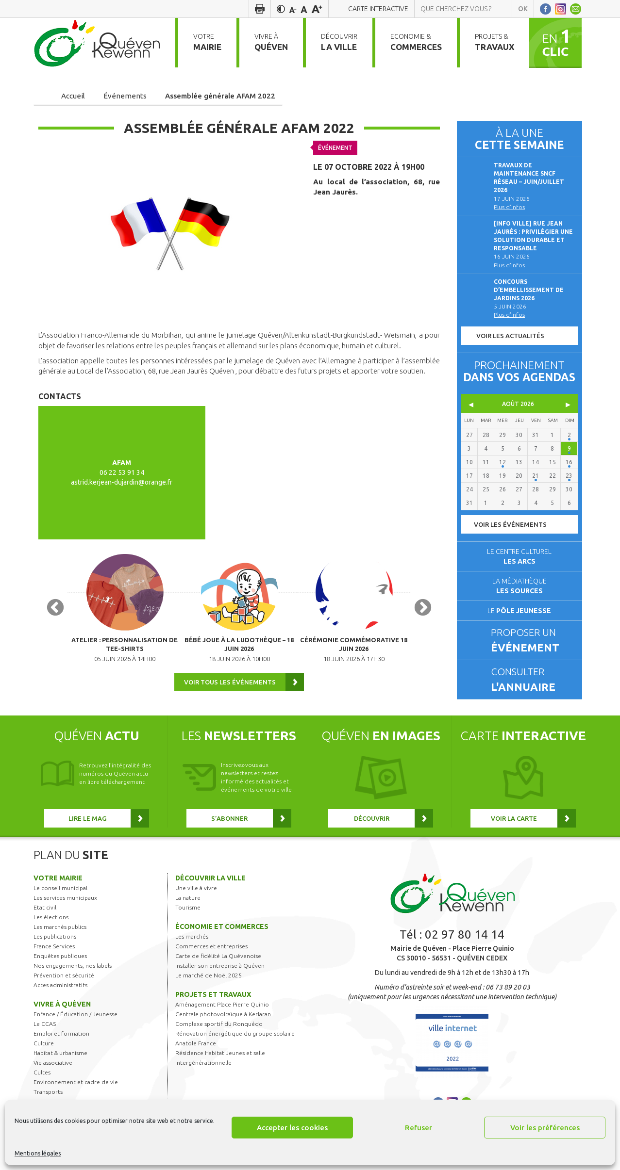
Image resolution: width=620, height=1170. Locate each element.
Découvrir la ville (210, 890)
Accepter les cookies (292, 1127)
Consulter (532, 680)
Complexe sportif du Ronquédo (219, 1036)
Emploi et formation (61, 1046)
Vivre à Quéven (62, 1017)
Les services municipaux (65, 910)
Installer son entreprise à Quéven (220, 978)
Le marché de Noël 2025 (208, 988)
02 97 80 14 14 (464, 947)
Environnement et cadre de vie (76, 1094)
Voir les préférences (545, 1127)
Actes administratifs (60, 997)
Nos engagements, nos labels (73, 978)
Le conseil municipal (60, 900)
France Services (54, 959)
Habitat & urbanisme (60, 1065)
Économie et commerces (221, 939)
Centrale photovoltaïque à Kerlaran (223, 1027)
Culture (44, 1056)
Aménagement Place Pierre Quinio (222, 1017)
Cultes (42, 1085)
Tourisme (188, 920)
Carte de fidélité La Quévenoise (218, 968)
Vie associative (53, 1075)
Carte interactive (378, 9)
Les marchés (191, 949)
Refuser (418, 1127)
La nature (188, 910)
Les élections (51, 929)
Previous (55, 614)
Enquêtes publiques (60, 968)
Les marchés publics (60, 939)
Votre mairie (58, 890)
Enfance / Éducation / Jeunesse (75, 1027)
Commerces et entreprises (211, 959)
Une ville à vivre (196, 900)
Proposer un (532, 641)
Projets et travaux (213, 1007)
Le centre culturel (519, 556)
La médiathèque (519, 586)
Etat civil (45, 920)
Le (519, 611)
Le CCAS (45, 1036)
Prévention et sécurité (64, 988)
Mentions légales (38, 1153)
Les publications (55, 949)
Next (423, 614)
